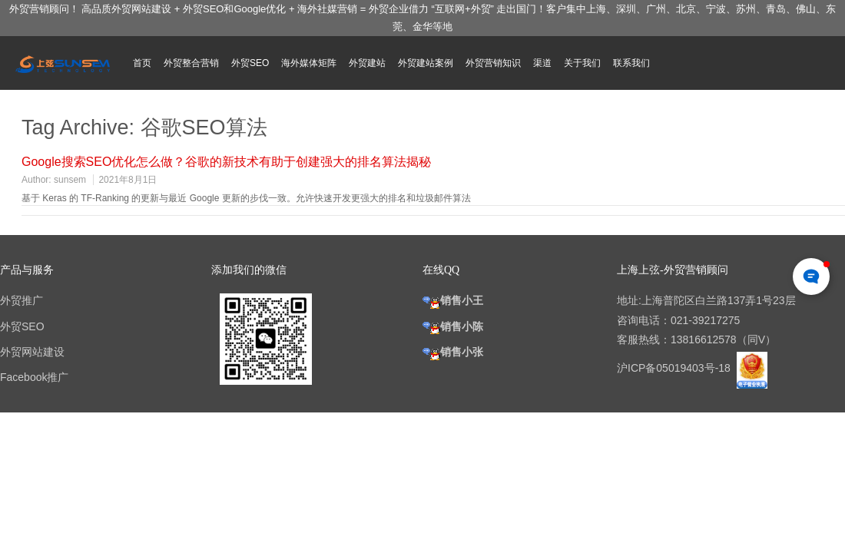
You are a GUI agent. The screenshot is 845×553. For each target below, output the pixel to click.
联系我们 (631, 63)
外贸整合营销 (191, 63)
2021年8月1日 (127, 179)
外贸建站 (367, 63)
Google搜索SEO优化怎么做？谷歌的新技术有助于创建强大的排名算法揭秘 (226, 161)
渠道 (542, 63)
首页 (142, 63)
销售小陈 (452, 326)
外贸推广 (21, 300)
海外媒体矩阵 (308, 63)
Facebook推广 (34, 377)
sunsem (70, 179)
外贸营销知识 (493, 63)
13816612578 (704, 339)
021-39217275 (705, 320)
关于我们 (582, 63)
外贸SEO (250, 63)
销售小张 (452, 352)
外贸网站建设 (32, 352)
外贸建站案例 (425, 63)
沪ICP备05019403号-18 (675, 368)
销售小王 (452, 300)
